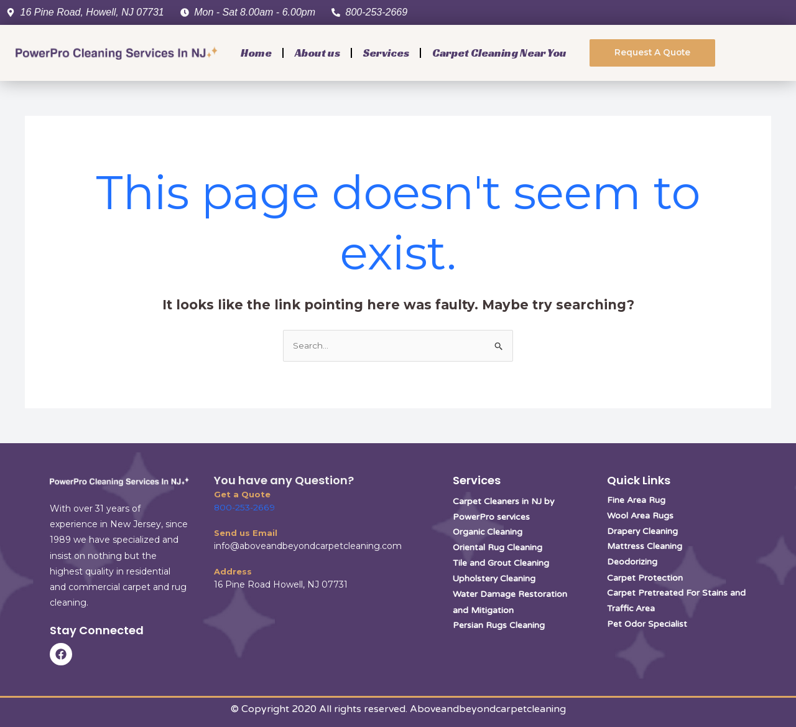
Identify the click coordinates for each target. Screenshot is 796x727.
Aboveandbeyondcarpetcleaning (488, 709)
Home (256, 52)
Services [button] (386, 52)
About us (317, 52)
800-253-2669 (244, 507)
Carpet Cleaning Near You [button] (499, 52)
